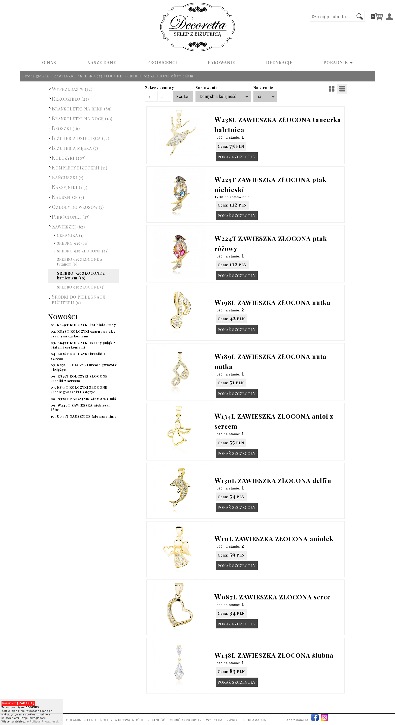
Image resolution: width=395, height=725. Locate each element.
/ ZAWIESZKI (63, 76)
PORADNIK (338, 62)
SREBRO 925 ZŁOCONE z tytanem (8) (80, 262)
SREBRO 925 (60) (73, 243)
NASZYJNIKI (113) (69, 187)
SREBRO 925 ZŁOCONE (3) (81, 287)
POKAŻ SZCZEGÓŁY (237, 156)
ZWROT (233, 720)
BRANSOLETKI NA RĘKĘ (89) (82, 108)
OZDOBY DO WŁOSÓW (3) (78, 206)
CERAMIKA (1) (70, 235)
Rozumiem (18, 703)
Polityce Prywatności (44, 721)
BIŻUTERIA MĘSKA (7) (75, 147)
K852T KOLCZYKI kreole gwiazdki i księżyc (84, 367)
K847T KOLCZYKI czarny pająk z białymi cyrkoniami (83, 344)
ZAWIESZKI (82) (68, 226)
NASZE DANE (101, 62)
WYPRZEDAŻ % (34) (72, 88)
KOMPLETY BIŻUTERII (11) (79, 167)
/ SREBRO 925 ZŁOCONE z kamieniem (159, 76)
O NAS (49, 62)
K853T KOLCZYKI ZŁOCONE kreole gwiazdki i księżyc (79, 389)
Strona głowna (35, 76)
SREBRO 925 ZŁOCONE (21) (83, 250)
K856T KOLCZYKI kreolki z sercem (78, 356)
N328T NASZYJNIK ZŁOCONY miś (83, 398)
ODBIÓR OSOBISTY (186, 720)
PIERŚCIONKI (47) (71, 216)
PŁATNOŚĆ (156, 720)
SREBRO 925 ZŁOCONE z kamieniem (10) (81, 276)
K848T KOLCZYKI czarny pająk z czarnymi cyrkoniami (83, 333)
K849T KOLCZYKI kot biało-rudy (83, 325)
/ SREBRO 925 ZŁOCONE (100, 76)
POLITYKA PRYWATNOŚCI (121, 720)
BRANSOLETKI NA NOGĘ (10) (82, 118)
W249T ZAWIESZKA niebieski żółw (80, 407)
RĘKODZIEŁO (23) (70, 98)
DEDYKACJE (279, 62)
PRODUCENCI (162, 62)
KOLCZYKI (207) (69, 157)
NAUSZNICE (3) (68, 196)
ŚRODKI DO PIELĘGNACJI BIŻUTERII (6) (79, 299)
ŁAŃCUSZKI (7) (67, 177)
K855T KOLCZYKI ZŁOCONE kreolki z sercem (79, 378)
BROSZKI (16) (66, 128)
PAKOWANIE (221, 62)
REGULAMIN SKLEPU (78, 720)
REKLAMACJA (254, 720)
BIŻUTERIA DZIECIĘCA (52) (80, 137)
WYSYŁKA (214, 720)
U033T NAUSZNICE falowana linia (84, 416)
